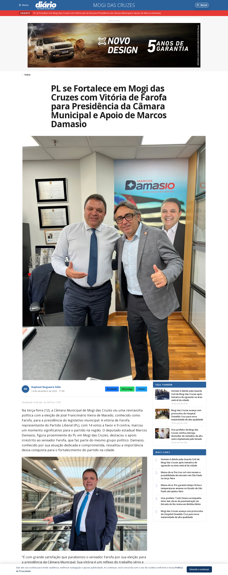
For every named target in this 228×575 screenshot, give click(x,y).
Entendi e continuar (199, 569)
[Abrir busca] (202, 5)
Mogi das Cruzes (114, 5)
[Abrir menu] (23, 5)
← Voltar (26, 74)
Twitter (141, 389)
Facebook (112, 389)
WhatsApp (127, 389)
